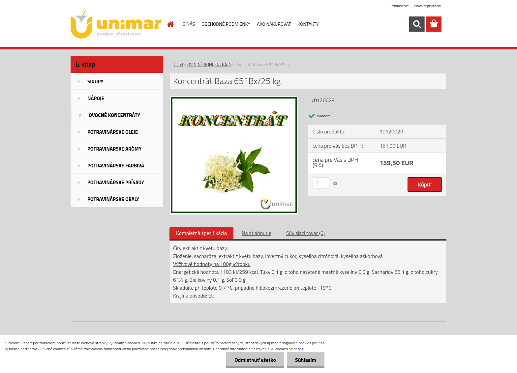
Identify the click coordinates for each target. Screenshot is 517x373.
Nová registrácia (427, 6)
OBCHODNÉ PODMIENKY (225, 23)
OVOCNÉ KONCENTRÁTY (209, 64)
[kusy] (321, 183)
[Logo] (116, 24)
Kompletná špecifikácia (201, 233)
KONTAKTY (308, 23)
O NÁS (189, 23)
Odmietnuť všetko (255, 360)
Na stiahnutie (256, 233)
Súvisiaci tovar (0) (305, 233)
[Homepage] (170, 24)
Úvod (178, 64)
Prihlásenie (399, 6)
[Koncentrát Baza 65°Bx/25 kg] (234, 98)
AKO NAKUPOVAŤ (274, 23)
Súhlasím (305, 360)
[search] (416, 24)
